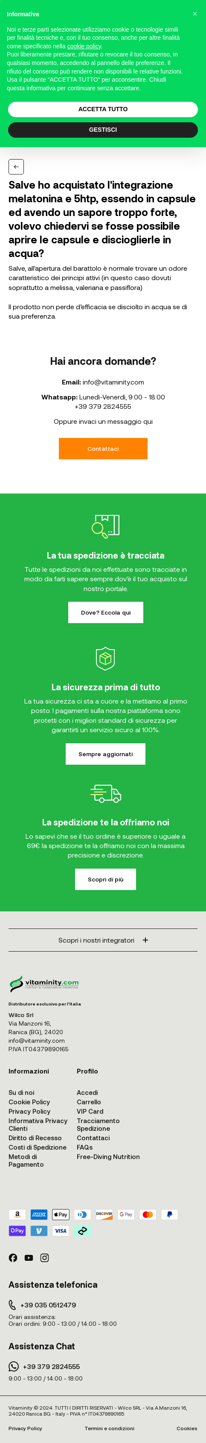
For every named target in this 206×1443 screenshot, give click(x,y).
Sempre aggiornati (105, 753)
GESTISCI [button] (103, 129)
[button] (195, 14)
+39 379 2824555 (103, 406)
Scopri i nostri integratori (103, 940)
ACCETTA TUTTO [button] (103, 109)
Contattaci (103, 448)
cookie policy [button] (84, 46)
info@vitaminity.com (113, 382)
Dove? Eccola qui (106, 612)
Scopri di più (105, 879)
